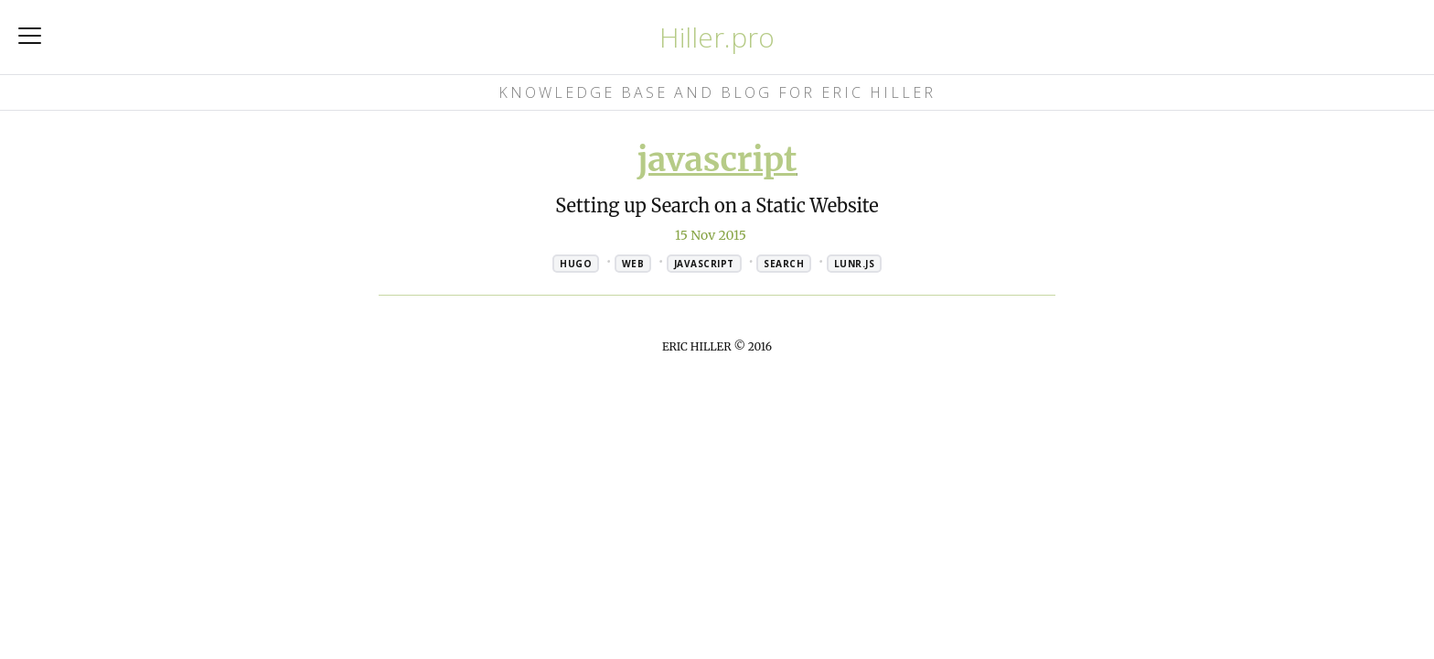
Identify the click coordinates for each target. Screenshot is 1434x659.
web (633, 263)
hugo (576, 263)
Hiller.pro (717, 37)
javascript (717, 159)
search (784, 263)
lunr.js (854, 263)
